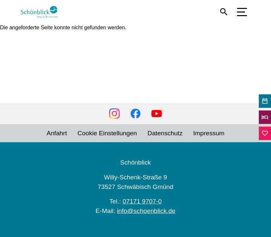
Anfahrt (56, 133)
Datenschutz (165, 133)
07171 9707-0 (142, 201)
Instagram (114, 113)
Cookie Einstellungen (107, 133)
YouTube (156, 113)
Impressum (209, 133)
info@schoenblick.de (146, 210)
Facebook (135, 113)
